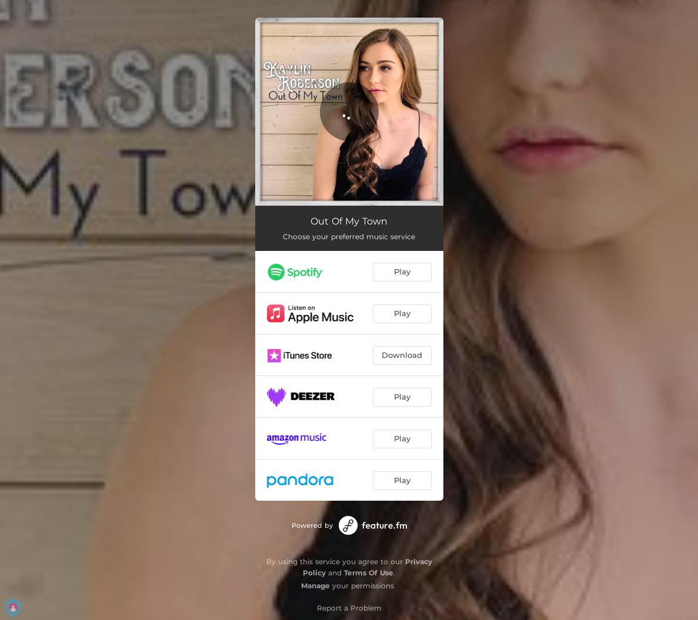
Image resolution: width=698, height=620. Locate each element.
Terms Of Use (368, 572)
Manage (315, 585)
